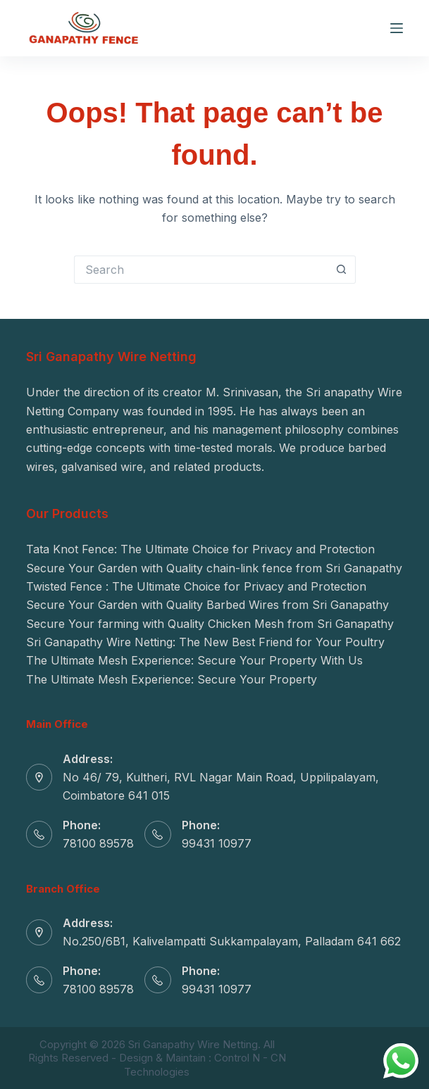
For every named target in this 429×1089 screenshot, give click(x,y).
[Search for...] (201, 270)
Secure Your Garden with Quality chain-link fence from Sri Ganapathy (214, 568)
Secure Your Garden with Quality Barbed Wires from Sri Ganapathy (207, 605)
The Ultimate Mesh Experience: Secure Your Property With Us (194, 660)
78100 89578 (98, 843)
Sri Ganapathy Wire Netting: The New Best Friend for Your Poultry (205, 642)
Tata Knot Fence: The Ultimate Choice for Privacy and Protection (200, 549)
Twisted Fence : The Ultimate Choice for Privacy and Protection (196, 586)
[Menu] (396, 28)
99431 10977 (216, 843)
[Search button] (342, 270)
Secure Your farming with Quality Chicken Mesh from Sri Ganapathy (210, 624)
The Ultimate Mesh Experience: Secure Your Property (171, 679)
